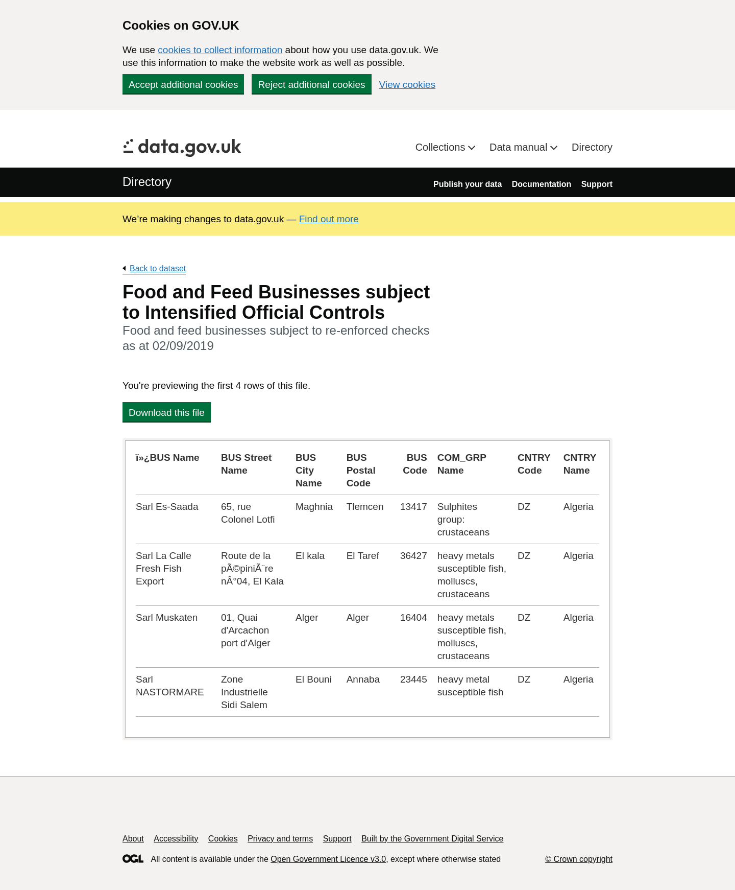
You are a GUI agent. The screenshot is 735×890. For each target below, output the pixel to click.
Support (596, 184)
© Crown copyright (578, 859)
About (133, 838)
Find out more (329, 219)
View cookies (407, 84)
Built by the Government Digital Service (432, 838)
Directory (592, 147)
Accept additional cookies (183, 84)
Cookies (223, 838)
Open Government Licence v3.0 (328, 859)
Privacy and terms (280, 838)
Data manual (519, 147)
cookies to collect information (220, 49)
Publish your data (467, 184)
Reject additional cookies (311, 84)
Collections (441, 147)
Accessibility (176, 838)
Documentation (541, 184)
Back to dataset (158, 268)
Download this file (167, 412)
